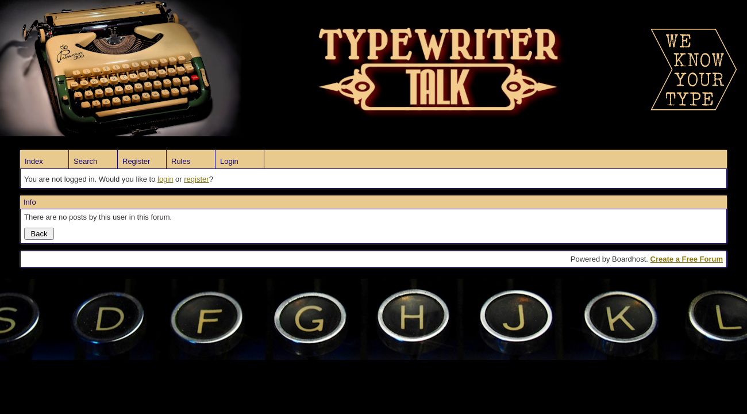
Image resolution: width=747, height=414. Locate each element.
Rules (180, 161)
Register (136, 161)
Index (34, 161)
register (196, 179)
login (165, 179)
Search (85, 161)
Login (229, 161)
